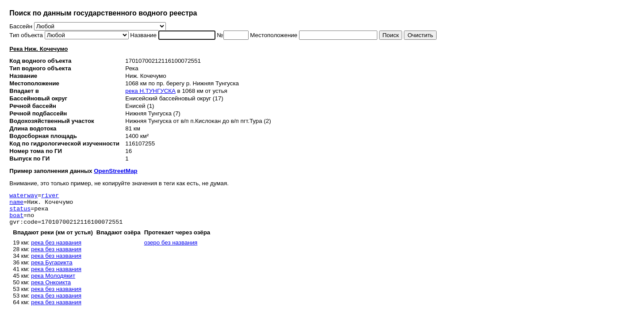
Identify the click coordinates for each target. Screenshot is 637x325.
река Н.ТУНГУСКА (150, 91)
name (16, 204)
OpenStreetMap (116, 171)
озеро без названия (171, 249)
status (20, 212)
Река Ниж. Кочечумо (38, 49)
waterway (23, 196)
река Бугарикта (51, 269)
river (50, 196)
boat (16, 220)
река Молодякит (53, 282)
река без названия (56, 249)
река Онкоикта (51, 289)
